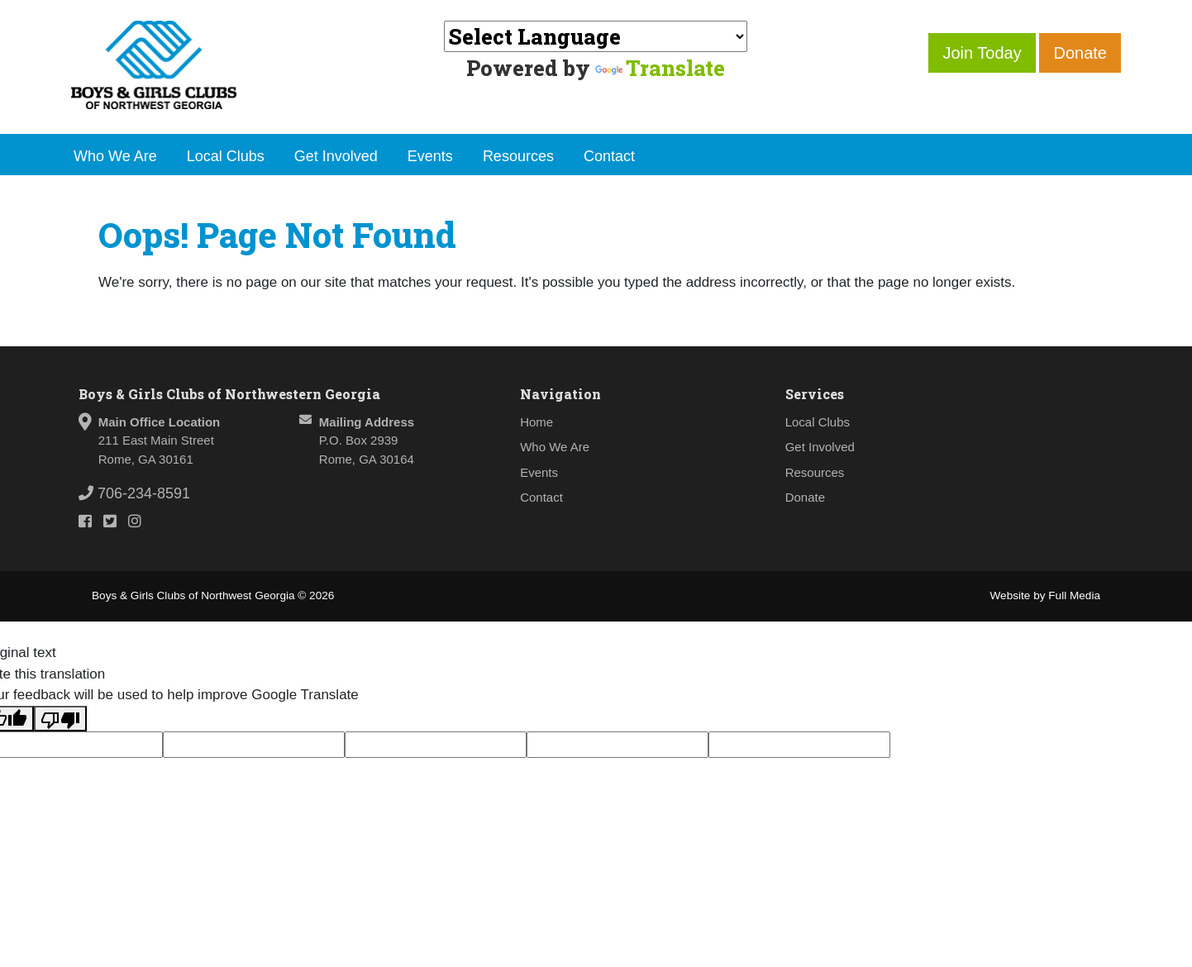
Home (536, 422)
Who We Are (115, 156)
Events (430, 156)
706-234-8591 (134, 493)
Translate (660, 68)
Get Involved (336, 156)
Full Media (1074, 595)
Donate (1080, 53)
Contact (609, 156)
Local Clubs (226, 156)
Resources (518, 156)
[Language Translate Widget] (595, 36)
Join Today (981, 53)
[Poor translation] (60, 719)
